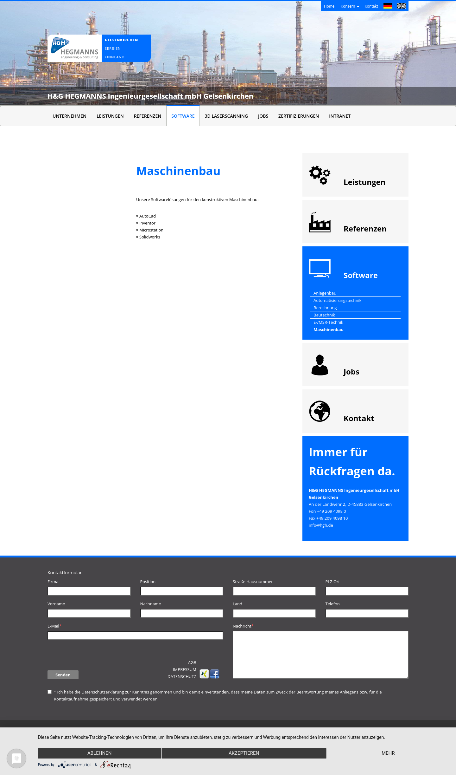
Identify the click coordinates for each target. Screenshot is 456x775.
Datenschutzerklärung (102, 692)
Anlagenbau (325, 293)
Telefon (333, 604)
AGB (192, 662)
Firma (53, 581)
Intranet (340, 116)
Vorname (56, 604)
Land (237, 604)
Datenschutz (182, 676)
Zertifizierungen (298, 116)
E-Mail (54, 626)
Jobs (263, 116)
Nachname (150, 604)
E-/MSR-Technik (328, 322)
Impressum (184, 669)
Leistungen (110, 116)
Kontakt (371, 6)
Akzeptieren (244, 753)
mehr (388, 753)
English (401, 6)
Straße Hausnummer (253, 581)
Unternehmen (69, 116)
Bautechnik (324, 315)
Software (182, 116)
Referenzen (148, 116)
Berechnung (325, 307)
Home (329, 6)
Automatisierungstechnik (337, 300)
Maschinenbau (329, 329)
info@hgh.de (321, 525)
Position (148, 581)
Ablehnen (99, 753)
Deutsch (388, 6)
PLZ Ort (333, 581)
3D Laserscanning (226, 116)
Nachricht (243, 626)
